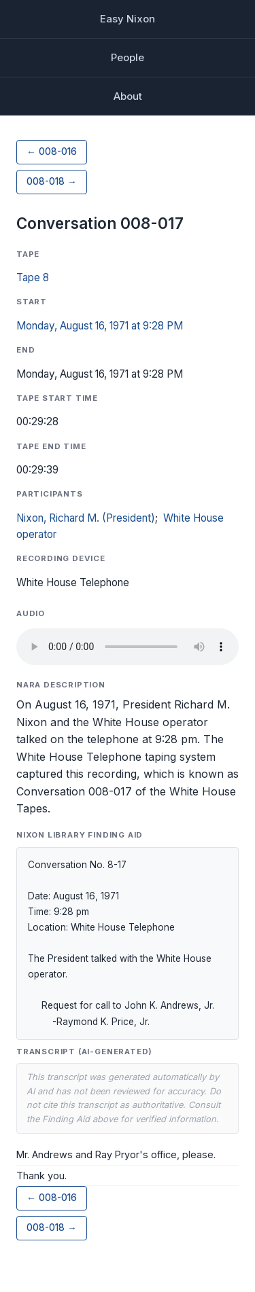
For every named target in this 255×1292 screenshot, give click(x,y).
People (127, 57)
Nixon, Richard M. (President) (85, 518)
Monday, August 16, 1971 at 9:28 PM (99, 325)
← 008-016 (52, 151)
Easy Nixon (127, 18)
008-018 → (52, 181)
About (128, 96)
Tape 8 (32, 277)
